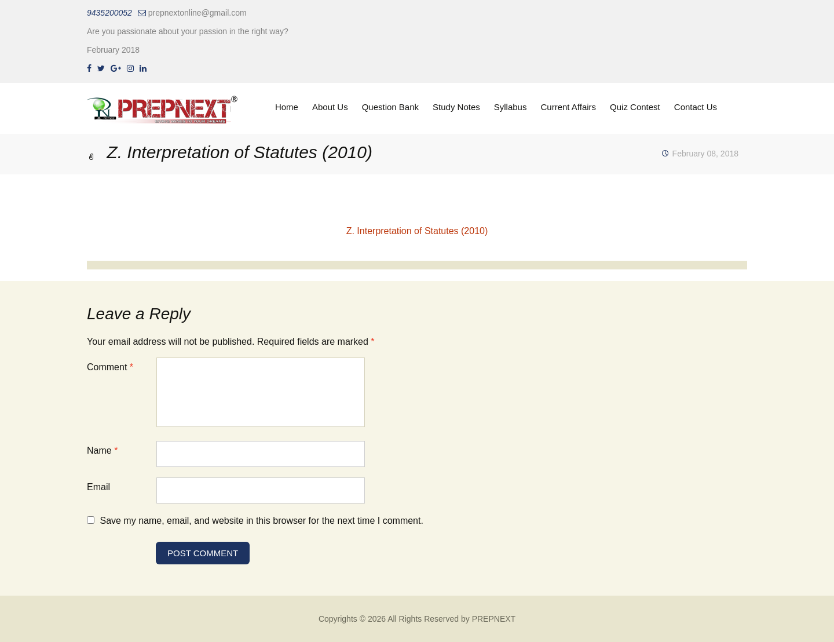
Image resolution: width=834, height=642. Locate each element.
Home (286, 107)
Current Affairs (568, 107)
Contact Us (695, 107)
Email (98, 487)
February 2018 (113, 49)
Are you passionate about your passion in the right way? (187, 31)
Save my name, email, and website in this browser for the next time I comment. (261, 521)
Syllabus (510, 107)
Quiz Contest (635, 107)
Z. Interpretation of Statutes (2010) (417, 231)
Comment (110, 367)
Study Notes (456, 107)
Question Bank (390, 107)
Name (102, 450)
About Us (330, 107)
